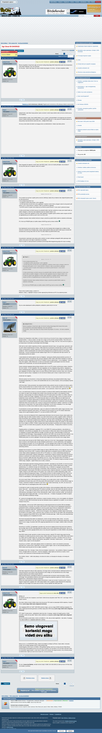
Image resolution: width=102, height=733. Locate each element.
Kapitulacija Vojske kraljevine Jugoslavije (88, 158)
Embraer (6, 54)
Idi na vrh (72, 685)
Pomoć (92, 1)
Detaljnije (71, 700)
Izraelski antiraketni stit (83, 114)
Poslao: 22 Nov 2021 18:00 (8, 247)
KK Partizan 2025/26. (83, 216)
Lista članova (83, 1)
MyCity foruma (10, 727)
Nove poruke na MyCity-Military (84, 155)
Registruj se (66, 1)
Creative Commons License (71, 721)
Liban (79, 172)
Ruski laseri (81, 128)
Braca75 (5, 567)
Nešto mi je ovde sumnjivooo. (85, 204)
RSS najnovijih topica (83, 141)
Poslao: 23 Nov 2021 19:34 (8, 589)
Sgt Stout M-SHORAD (23, 43)
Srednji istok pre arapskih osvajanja (87, 176)
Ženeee (80, 212)
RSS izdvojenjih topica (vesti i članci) (87, 149)
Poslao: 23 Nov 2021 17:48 (8, 314)
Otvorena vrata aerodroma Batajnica (87, 184)
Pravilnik (77, 1)
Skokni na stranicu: (62, 56)
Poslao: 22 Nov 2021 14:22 (8, 58)
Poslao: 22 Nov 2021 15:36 (8, 106)
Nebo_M (5, 318)
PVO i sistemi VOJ (13, 43)
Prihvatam (61, 731)
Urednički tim (58, 714)
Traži (89, 1)
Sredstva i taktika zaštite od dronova (87, 118)
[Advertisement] (51, 30)
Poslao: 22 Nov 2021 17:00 (8, 158)
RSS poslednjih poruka (83, 145)
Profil (23, 99)
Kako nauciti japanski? (83, 208)
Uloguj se (60, 1)
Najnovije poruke (44, 714)
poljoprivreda (6, 62)
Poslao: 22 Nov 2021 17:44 (8, 187)
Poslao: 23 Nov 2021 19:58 (8, 657)
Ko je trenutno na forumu (10, 698)
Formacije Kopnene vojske (84, 168)
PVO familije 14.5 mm (83, 132)
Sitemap (52, 714)
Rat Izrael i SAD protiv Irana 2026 (86, 72)
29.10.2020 (72, 50)
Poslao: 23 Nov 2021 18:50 (8, 564)
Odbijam (70, 731)
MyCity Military (54, 1)
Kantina (72, 1)
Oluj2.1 (4, 110)
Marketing (98, 1)
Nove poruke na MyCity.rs (83, 190)
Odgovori (20, 50)
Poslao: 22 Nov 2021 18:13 (8, 298)
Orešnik (80, 76)
